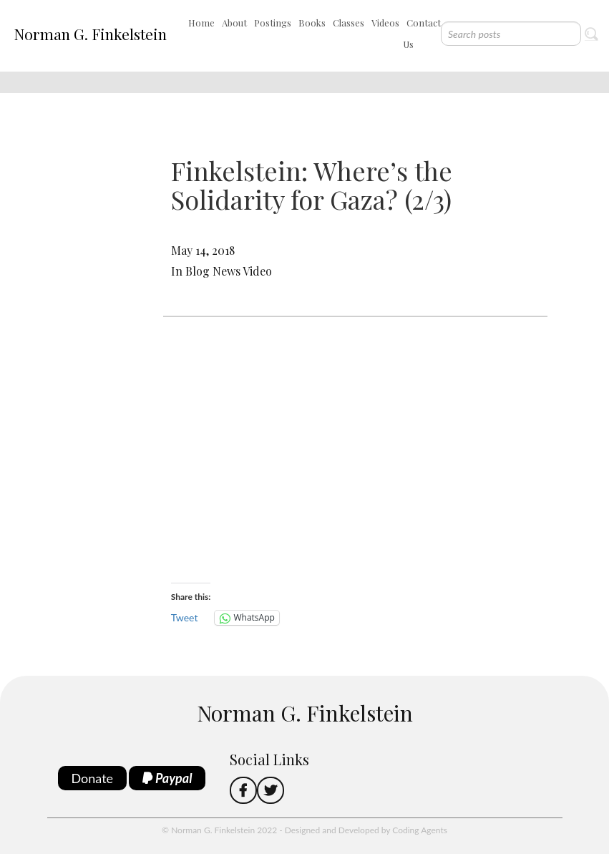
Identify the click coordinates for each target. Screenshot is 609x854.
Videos (385, 22)
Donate (93, 778)
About (234, 22)
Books (312, 22)
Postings (272, 22)
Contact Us (422, 33)
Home (201, 22)
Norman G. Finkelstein (90, 34)
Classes (348, 22)
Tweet (184, 617)
